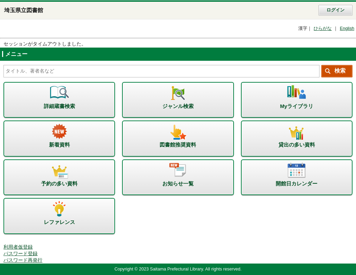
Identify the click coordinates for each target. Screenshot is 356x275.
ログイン (335, 10)
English (347, 28)
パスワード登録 (20, 253)
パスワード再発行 (22, 260)
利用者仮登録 (18, 247)
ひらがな (323, 28)
